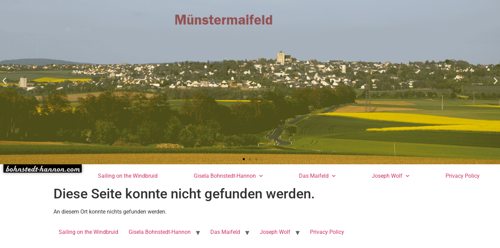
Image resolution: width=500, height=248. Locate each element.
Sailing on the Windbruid (128, 176)
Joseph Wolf (390, 176)
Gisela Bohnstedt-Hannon (228, 176)
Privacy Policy (463, 176)
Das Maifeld (317, 176)
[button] (4, 80)
